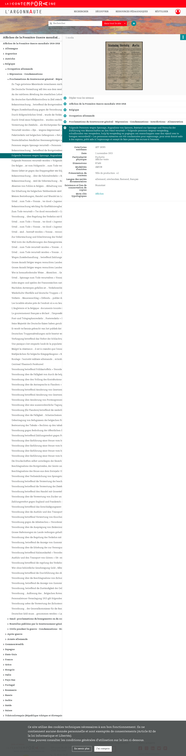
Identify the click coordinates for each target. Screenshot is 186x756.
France (9, 660)
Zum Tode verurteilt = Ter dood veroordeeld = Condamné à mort (41, 212)
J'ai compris (103, 749)
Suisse (8, 711)
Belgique (10, 64)
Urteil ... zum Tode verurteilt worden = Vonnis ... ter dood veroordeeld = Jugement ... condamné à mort (41, 247)
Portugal (10, 685)
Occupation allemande (20, 69)
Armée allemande (17, 639)
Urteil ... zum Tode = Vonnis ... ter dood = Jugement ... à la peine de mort (41, 222)
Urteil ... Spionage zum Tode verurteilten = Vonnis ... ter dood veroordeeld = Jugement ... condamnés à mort (41, 278)
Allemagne (11, 49)
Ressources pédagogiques (132, 12)
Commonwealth (14, 644)
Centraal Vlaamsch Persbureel (27, 364)
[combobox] (114, 23)
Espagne (10, 649)
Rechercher (81, 12)
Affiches (99, 194)
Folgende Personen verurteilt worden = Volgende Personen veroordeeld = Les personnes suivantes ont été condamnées (41, 161)
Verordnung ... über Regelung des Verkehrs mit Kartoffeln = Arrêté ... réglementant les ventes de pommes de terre (41, 217)
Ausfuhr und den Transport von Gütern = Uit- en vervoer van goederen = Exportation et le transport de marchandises (41, 558)
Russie (8, 695)
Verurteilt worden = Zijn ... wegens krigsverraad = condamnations (41, 130)
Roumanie (11, 690)
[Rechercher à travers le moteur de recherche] (76, 23)
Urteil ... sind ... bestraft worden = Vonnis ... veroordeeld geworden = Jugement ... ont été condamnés (41, 232)
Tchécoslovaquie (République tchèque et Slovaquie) (34, 716)
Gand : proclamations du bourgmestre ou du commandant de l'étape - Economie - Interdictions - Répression (38, 619)
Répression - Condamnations (26, 74)
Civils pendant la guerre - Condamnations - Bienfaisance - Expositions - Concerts (38, 629)
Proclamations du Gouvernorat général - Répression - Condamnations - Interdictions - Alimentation (38, 79)
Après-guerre (14, 634)
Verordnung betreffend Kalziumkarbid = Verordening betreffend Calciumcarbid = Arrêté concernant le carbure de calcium (41, 553)
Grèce (8, 665)
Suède (8, 706)
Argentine (11, 54)
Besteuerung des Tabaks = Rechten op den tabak (37, 425)
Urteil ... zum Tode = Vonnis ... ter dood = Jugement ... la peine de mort (41, 201)
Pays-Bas (10, 680)
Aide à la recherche (61, 28)
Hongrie (10, 670)
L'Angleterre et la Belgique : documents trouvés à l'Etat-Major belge (41, 308)
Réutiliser (161, 12)
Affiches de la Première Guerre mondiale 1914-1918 (31, 44)
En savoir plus (81, 749)
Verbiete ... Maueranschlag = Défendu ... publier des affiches (41, 298)
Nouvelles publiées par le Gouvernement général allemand (38, 624)
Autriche (10, 59)
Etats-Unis (11, 655)
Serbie (8, 700)
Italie (8, 675)
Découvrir (101, 12)
